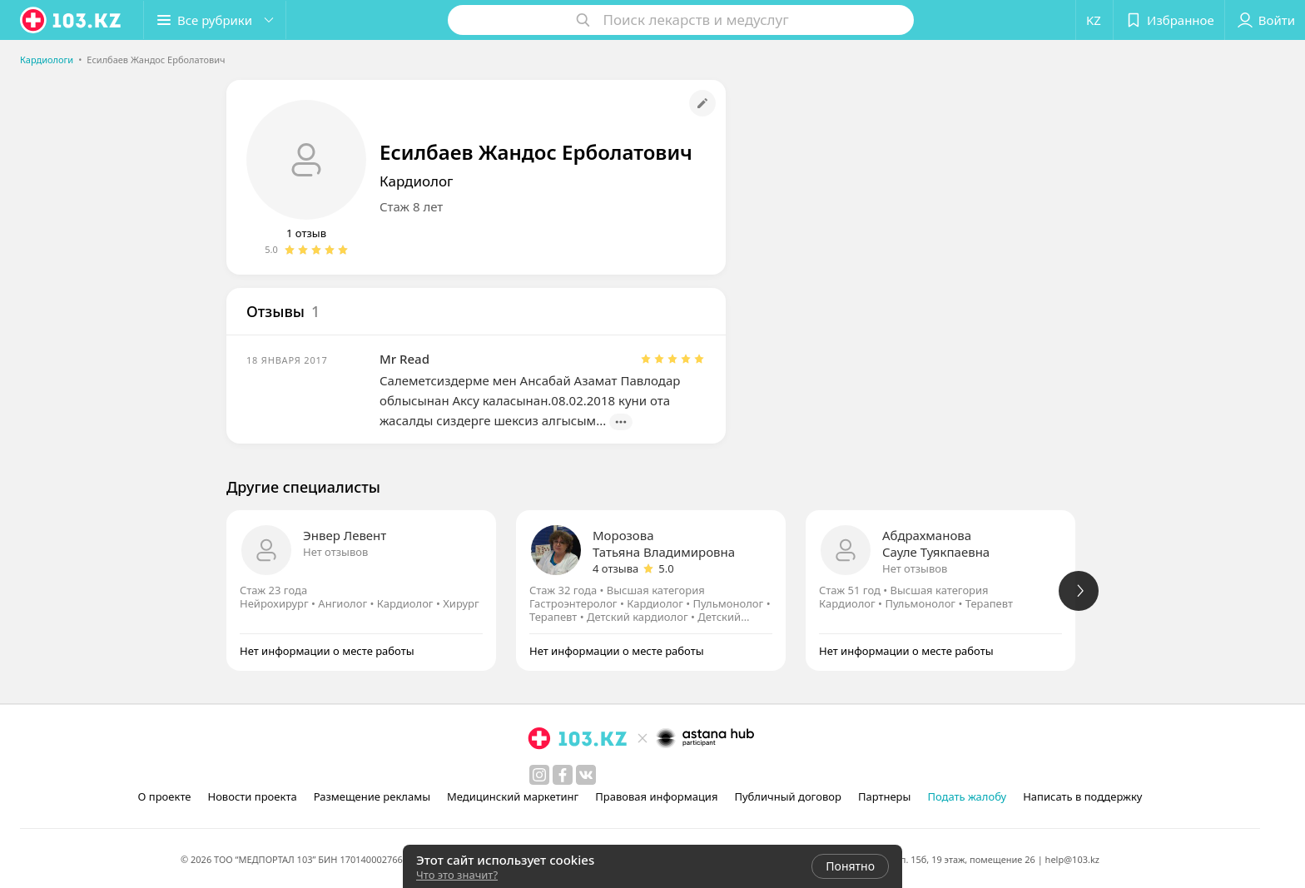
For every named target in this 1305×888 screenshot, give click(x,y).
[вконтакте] (586, 775)
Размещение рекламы (372, 796)
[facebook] (563, 775)
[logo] (71, 20)
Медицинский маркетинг (512, 796)
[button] (214, 20)
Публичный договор (787, 796)
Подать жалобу (966, 796)
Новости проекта (251, 796)
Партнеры (884, 796)
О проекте (164, 796)
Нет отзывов (335, 551)
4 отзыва (615, 568)
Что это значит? (457, 874)
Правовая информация (656, 796)
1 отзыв (306, 233)
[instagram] (539, 775)
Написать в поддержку (1082, 796)
